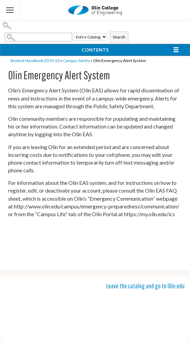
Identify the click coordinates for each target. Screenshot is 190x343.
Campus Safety (76, 60)
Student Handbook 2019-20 (35, 60)
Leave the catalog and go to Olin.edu (145, 286)
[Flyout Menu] (10, 10)
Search (119, 36)
